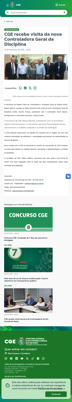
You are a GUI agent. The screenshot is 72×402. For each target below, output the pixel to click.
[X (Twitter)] (27, 358)
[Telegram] (38, 358)
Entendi (56, 394)
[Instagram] (6, 358)
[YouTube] (22, 358)
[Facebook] (11, 358)
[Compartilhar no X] (30, 88)
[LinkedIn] (16, 358)
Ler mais (8, 245)
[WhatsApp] (43, 358)
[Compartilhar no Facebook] (25, 88)
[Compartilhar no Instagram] (35, 88)
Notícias (8, 21)
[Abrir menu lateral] (7, 4)
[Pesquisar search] (8, 12)
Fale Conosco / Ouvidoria (19, 353)
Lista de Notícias (11, 29)
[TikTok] (32, 358)
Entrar (60, 5)
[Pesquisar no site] (36, 12)
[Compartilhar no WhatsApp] (20, 88)
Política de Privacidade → (51, 388)
